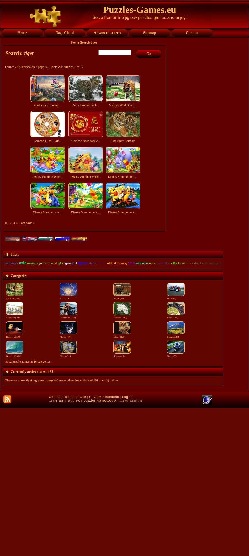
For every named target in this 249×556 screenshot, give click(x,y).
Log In (127, 545)
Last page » (27, 222)
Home (75, 42)
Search (85, 42)
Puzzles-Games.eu (139, 9)
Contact (55, 545)
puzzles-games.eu (98, 548)
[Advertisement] (84, 262)
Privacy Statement (104, 545)
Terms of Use (75, 545)
